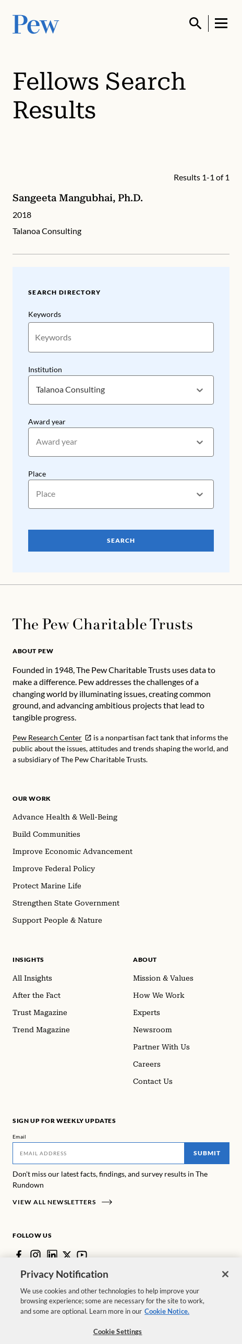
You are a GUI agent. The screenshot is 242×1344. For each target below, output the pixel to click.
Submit (207, 1153)
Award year (47, 421)
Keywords (44, 314)
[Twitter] (67, 1255)
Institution (45, 369)
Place (37, 473)
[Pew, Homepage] (36, 23)
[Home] (102, 624)
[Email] (99, 1153)
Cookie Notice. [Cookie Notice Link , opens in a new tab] (166, 1318)
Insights (28, 959)
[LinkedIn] (52, 1255)
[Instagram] (35, 1255)
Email (20, 1136)
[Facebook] (19, 1255)
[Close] (225, 1280)
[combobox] (37, 390)
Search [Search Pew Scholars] (121, 540)
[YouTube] (82, 1255)
